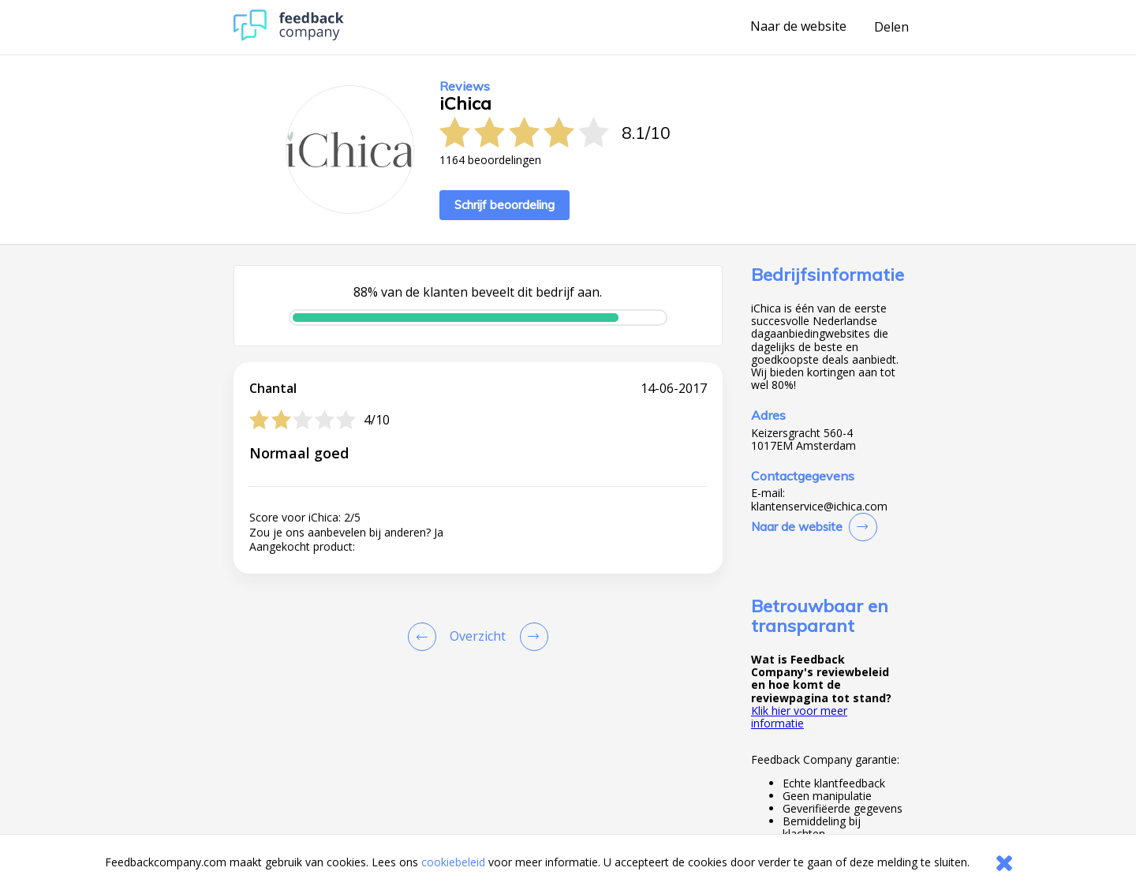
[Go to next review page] (531, 637)
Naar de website (798, 27)
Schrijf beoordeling (504, 204)
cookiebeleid (453, 861)
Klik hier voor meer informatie (799, 717)
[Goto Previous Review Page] (425, 637)
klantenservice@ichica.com (819, 506)
